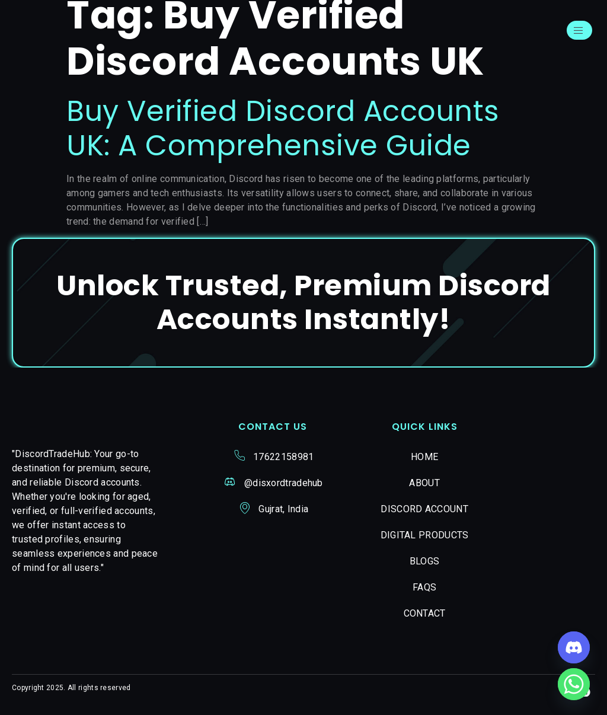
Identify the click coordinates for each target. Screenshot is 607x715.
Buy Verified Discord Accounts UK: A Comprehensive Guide (283, 132)
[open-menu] (577, 32)
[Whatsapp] (574, 684)
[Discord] (574, 647)
